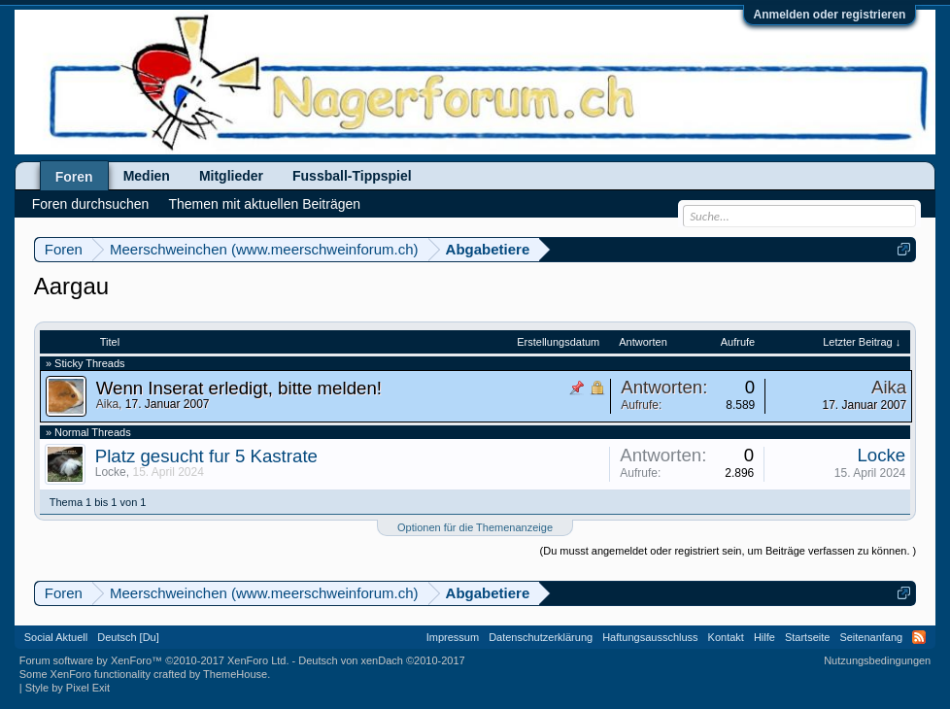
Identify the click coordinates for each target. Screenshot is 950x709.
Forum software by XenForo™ (154, 660)
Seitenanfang (870, 637)
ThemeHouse (235, 674)
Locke (110, 472)
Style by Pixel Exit (67, 687)
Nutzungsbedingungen (877, 660)
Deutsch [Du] (128, 637)
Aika (107, 404)
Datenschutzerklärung (541, 637)
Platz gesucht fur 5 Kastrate (206, 456)
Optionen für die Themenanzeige (475, 527)
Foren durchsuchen (91, 204)
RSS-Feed (919, 637)
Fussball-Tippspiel (352, 176)
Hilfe (764, 637)
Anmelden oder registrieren (830, 14)
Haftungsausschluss (649, 637)
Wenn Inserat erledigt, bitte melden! (239, 388)
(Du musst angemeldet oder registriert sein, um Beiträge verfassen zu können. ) (728, 551)
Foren (74, 177)
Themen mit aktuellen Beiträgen (264, 204)
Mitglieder (231, 176)
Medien (146, 176)
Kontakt (726, 637)
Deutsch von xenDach (381, 660)
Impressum (452, 637)
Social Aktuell (55, 637)
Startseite (807, 637)
